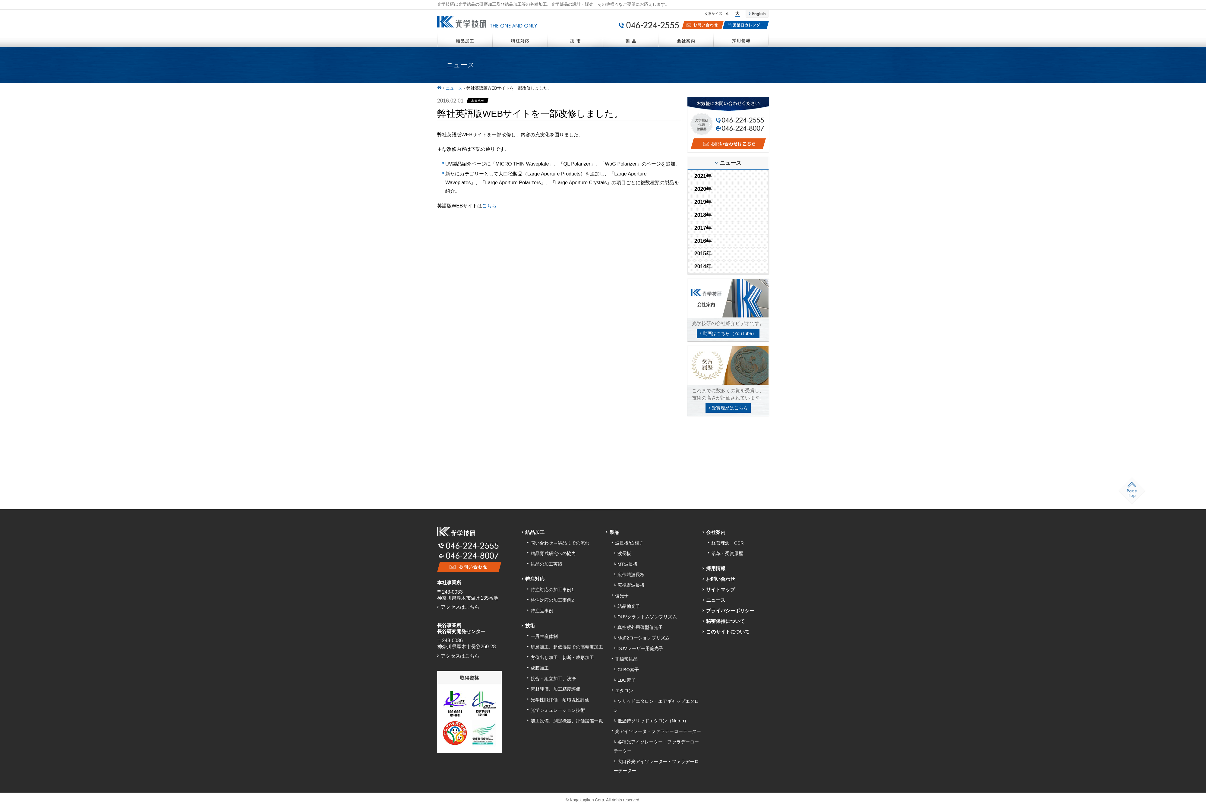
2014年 (703, 267)
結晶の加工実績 (546, 564)
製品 (630, 39)
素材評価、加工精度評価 (555, 689)
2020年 (703, 189)
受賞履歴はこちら (730, 407)
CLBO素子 (628, 669)
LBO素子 (626, 680)
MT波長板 (627, 564)
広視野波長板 (631, 585)
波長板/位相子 (629, 542)
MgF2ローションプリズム (643, 637)
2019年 (703, 202)
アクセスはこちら (460, 607)
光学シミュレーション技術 (558, 710)
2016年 (703, 241)
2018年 (703, 215)
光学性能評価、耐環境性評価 (560, 699)
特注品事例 (542, 610)
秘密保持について (725, 621)
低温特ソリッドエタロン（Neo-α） (653, 720)
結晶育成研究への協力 (553, 553)
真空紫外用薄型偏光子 (640, 627)
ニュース (454, 88)
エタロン (624, 690)
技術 (575, 39)
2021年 (703, 176)
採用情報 (741, 39)
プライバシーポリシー (730, 610)
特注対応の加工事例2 (552, 600)
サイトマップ (720, 589)
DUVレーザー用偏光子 (640, 648)
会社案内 (686, 39)
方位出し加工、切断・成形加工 (562, 657)
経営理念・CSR (728, 542)
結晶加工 (465, 39)
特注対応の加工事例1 (552, 589)
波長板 (624, 553)
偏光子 (622, 595)
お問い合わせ (720, 579)
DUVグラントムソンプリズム (647, 616)
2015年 (703, 254)
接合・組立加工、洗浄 (553, 678)
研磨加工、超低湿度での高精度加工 (567, 646)
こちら (489, 205)
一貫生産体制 (544, 636)
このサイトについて (728, 631)
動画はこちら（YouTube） (730, 333)
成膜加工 (540, 668)
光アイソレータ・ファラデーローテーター (658, 731)
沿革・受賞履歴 (727, 553)
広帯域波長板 (631, 574)
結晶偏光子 (628, 606)
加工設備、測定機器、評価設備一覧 (567, 720)
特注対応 (520, 39)
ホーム (439, 87)
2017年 (703, 228)
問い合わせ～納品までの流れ (560, 542)
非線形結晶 (626, 658)
